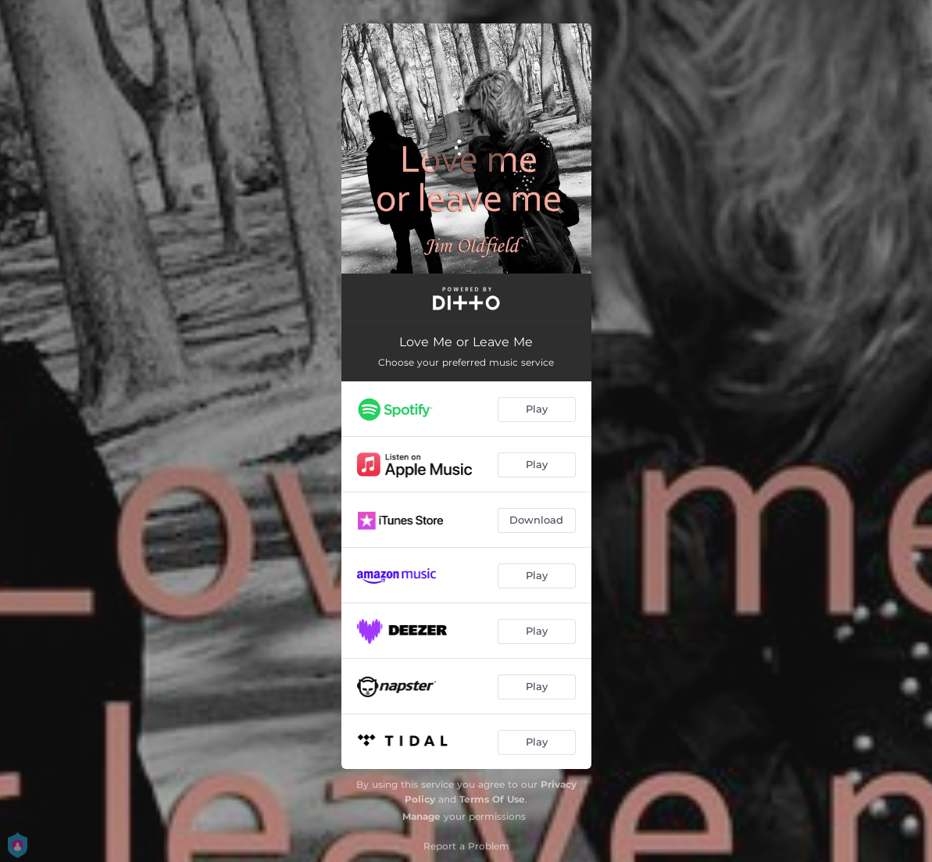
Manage (421, 816)
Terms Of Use (492, 799)
